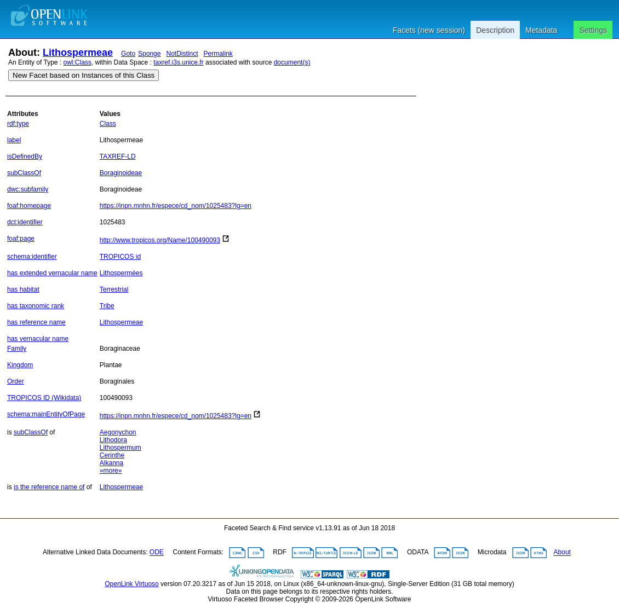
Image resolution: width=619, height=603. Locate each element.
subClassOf (24, 173)
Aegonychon (118, 432)
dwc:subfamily (27, 189)
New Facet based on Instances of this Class (83, 75)
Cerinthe (112, 455)
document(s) (292, 62)
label (14, 140)
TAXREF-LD (118, 156)
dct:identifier (25, 222)
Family (16, 348)
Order (15, 381)
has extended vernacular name (52, 273)
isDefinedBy (24, 156)
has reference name (36, 322)
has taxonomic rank (35, 306)
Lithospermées (121, 273)
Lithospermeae (78, 52)
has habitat (23, 289)
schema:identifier (32, 256)
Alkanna (111, 463)
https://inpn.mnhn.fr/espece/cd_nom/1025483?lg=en (175, 206)
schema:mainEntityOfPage (46, 414)
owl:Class (77, 62)
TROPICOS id (120, 256)
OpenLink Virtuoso (132, 584)
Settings (593, 30)
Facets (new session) (429, 30)
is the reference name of (49, 487)
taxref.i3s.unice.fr (178, 62)
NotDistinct (182, 53)
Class (108, 123)
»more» (111, 470)
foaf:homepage (29, 206)
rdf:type (18, 123)
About (562, 552)
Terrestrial (114, 289)
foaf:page (21, 238)
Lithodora (113, 440)
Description (495, 30)
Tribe (107, 306)
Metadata (541, 30)
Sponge (149, 53)
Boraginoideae (121, 173)
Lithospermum (120, 447)
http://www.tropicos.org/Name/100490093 (160, 240)
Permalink (218, 53)
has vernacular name (37, 339)
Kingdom (20, 365)
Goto (128, 53)
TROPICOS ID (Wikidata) (44, 398)
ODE (157, 552)
